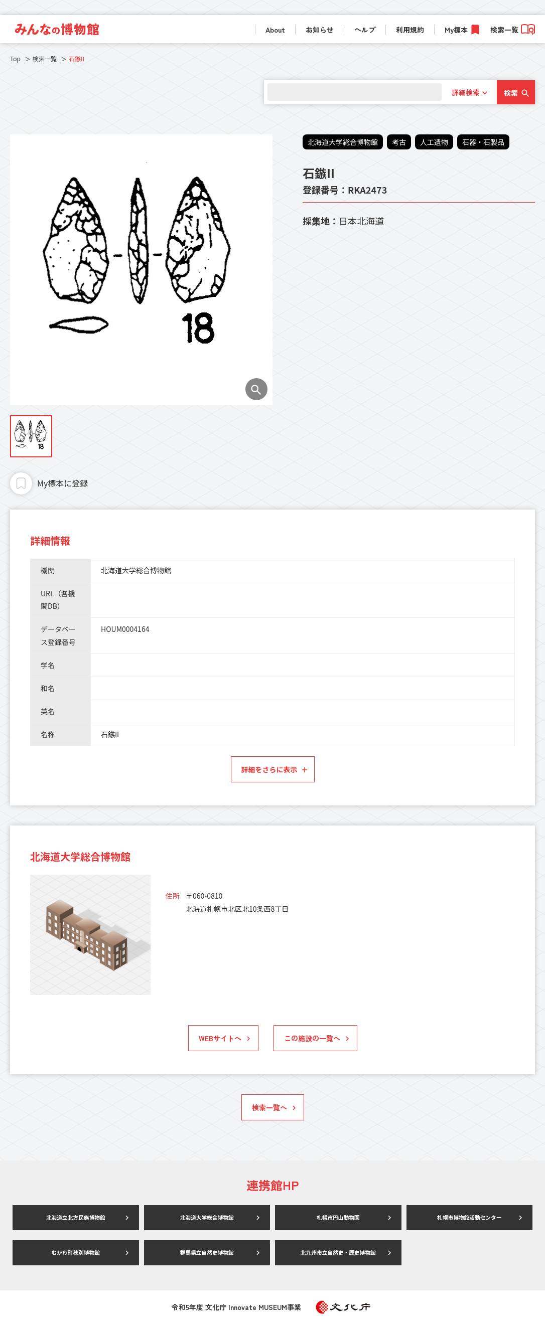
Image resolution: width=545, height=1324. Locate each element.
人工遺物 (434, 142)
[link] (57, 29)
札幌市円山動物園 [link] (338, 1217)
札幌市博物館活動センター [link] (469, 1217)
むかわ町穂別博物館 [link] (75, 1252)
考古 (399, 142)
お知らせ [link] (320, 30)
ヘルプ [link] (364, 30)
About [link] (275, 30)
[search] (352, 92)
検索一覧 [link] (512, 30)
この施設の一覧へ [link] (312, 1038)
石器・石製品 (483, 142)
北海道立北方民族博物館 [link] (75, 1217)
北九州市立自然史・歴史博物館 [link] (338, 1252)
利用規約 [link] (410, 30)
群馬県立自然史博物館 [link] (207, 1252)
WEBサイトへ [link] (220, 1038)
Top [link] (15, 58)
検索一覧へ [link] (269, 1107)
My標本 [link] (456, 30)
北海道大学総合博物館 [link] (207, 1217)
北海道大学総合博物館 (343, 142)
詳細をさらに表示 (269, 769)
